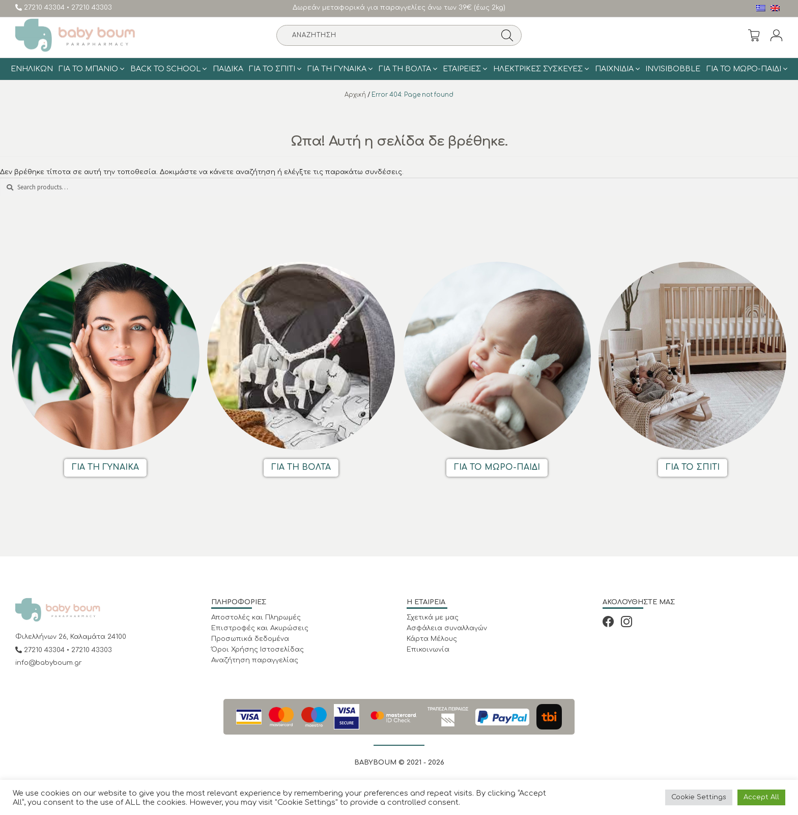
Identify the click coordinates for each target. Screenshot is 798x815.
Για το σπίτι (272, 69)
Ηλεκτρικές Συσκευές (538, 69)
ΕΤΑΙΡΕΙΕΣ (462, 69)
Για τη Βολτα (405, 69)
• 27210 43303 (89, 7)
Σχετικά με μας (433, 617)
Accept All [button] (761, 797)
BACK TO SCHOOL (165, 69)
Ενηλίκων (32, 69)
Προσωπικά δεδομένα (250, 638)
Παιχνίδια (614, 69)
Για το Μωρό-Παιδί (743, 69)
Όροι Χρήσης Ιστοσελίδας (257, 649)
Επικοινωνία (428, 649)
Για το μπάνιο (88, 69)
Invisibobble (672, 69)
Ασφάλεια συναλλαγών (447, 628)
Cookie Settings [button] (698, 797)
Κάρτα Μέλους (432, 638)
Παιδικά (228, 69)
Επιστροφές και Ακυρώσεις (259, 628)
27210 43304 (41, 7)
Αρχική (355, 95)
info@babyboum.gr (48, 662)
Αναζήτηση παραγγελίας (254, 660)
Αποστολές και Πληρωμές (256, 617)
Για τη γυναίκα (336, 69)
